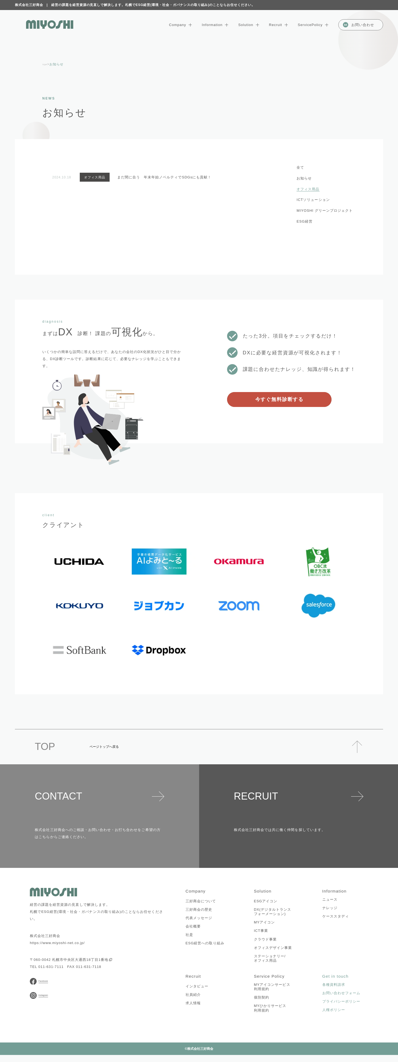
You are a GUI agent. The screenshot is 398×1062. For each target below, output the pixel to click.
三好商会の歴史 (199, 913)
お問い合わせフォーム (341, 1000)
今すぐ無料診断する (279, 399)
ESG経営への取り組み (205, 947)
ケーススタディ (335, 920)
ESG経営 (305, 221)
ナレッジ (329, 911)
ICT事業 (261, 934)
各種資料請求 (333, 992)
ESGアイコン (266, 905)
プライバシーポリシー (341, 1009)
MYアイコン (264, 926)
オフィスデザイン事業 (273, 951)
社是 (189, 938)
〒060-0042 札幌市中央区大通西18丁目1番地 (71, 960)
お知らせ (304, 178)
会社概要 (193, 930)
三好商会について (201, 905)
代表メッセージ (199, 921)
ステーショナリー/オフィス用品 (270, 962)
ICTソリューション (313, 200)
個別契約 (261, 1005)
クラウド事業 (265, 943)
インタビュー (197, 993)
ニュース (329, 903)
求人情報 (193, 1010)
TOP (46, 64)
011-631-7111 (50, 967)
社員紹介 (193, 1002)
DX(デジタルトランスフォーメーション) (272, 915)
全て (300, 167)
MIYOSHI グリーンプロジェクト (325, 210)
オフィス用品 (308, 189)
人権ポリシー (333, 1017)
